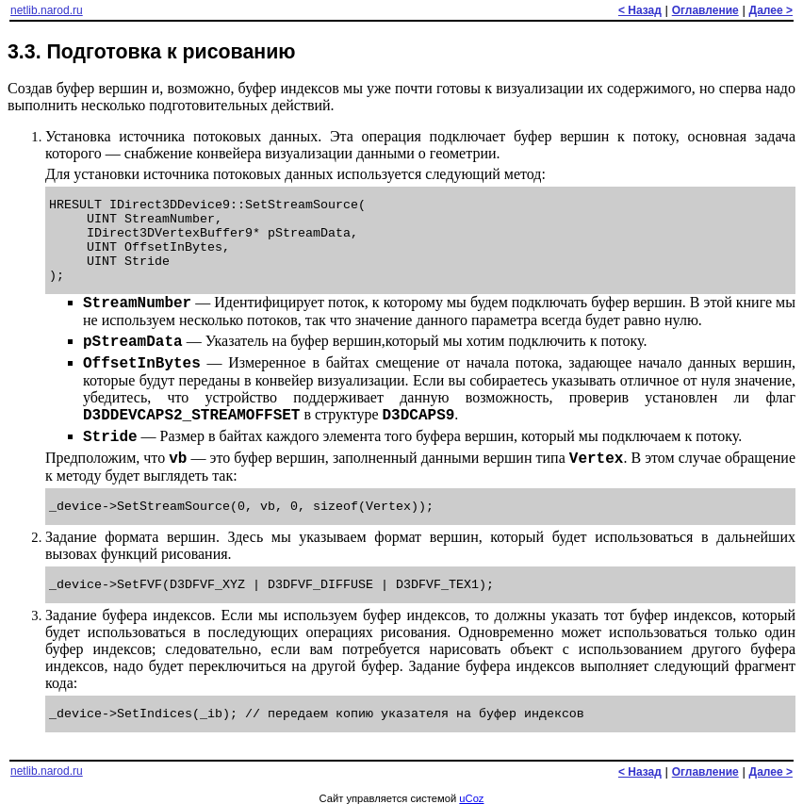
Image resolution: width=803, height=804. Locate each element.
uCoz (471, 798)
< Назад (640, 10)
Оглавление (705, 10)
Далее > (771, 10)
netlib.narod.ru (46, 10)
